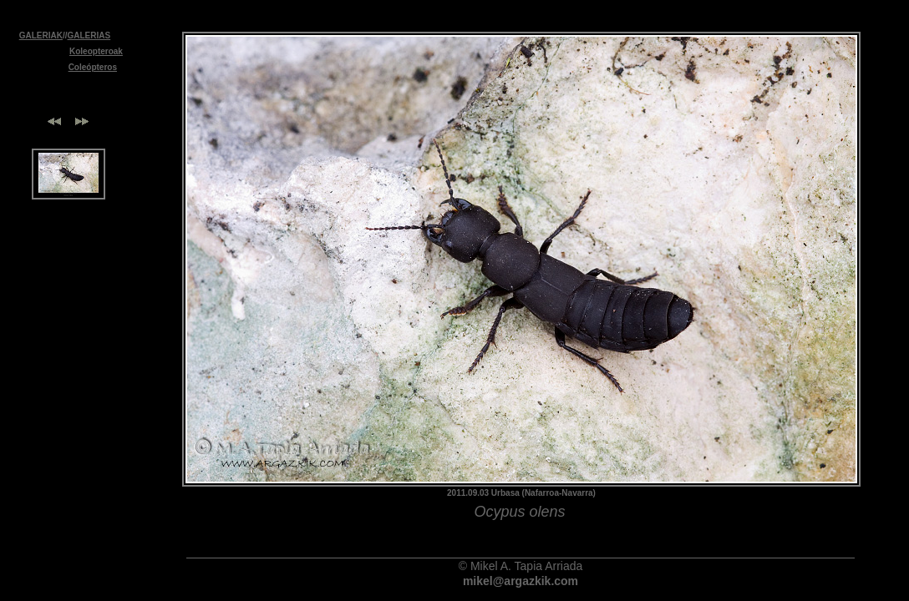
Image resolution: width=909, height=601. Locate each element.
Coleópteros (93, 67)
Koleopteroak (96, 51)
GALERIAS (89, 35)
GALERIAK (41, 35)
